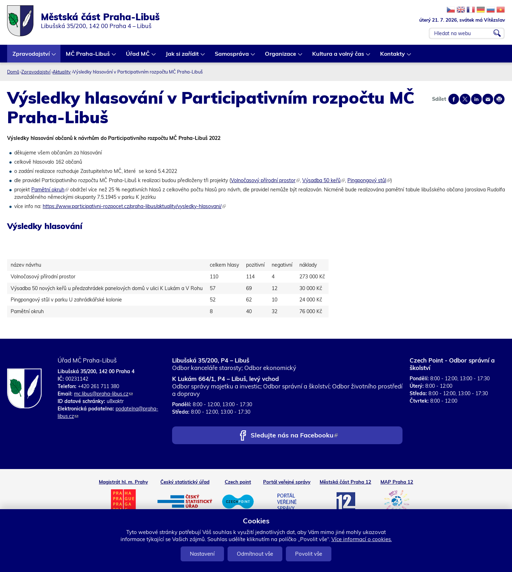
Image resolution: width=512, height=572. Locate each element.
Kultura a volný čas (338, 56)
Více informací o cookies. (361, 539)
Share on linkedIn (476, 99)
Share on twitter (465, 99)
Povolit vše (308, 553)
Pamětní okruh (50, 189)
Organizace (281, 56)
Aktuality (62, 72)
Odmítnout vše (255, 553)
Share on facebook (453, 99)
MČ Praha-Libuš (88, 56)
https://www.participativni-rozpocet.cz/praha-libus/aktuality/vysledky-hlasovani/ (134, 206)
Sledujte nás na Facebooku (294, 436)
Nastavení (202, 553)
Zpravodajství (31, 56)
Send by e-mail (487, 99)
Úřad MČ (138, 56)
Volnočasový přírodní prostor (265, 180)
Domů (13, 72)
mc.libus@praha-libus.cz (103, 394)
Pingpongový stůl (368, 180)
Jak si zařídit (182, 56)
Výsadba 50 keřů (323, 180)
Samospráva (232, 56)
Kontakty (393, 56)
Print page (499, 99)
